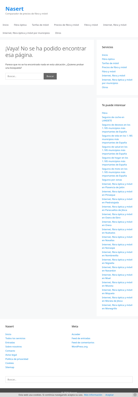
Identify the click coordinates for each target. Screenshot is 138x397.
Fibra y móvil (91, 24)
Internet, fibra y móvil (114, 24)
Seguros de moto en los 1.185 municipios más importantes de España (114, 172)
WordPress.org (80, 346)
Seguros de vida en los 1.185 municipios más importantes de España (117, 139)
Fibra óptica (20, 24)
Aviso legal (11, 354)
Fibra (104, 112)
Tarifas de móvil (40, 24)
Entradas (10, 342)
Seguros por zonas (112, 179)
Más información (93, 394)
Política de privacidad (16, 359)
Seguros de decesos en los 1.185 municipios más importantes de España (116, 128)
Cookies (9, 363)
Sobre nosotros (13, 346)
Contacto (10, 350)
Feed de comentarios (83, 342)
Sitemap (9, 367)
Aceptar (109, 394)
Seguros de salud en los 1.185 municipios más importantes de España (114, 150)
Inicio (6, 24)
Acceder (76, 334)
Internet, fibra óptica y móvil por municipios (26, 32)
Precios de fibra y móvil (66, 24)
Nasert (14, 8)
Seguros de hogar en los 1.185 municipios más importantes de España (115, 161)
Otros (58, 32)
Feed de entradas (81, 338)
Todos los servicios (15, 338)
